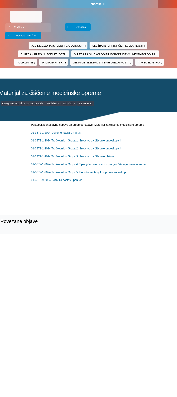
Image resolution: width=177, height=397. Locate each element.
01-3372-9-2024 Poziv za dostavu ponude (56, 180)
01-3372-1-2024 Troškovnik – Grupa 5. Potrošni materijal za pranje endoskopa (79, 172)
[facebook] (22, 4)
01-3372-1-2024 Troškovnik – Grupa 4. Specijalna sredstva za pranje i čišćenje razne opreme (88, 164)
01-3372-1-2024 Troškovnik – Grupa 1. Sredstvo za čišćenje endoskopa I (76, 140)
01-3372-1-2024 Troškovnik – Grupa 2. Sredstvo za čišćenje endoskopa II (76, 148)
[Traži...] (9, 27)
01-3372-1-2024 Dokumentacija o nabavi (56, 132)
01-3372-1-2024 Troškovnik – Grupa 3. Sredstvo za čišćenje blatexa (72, 156)
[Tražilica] (28, 27)
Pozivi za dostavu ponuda (29, 103)
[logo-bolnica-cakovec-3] (54, 198)
